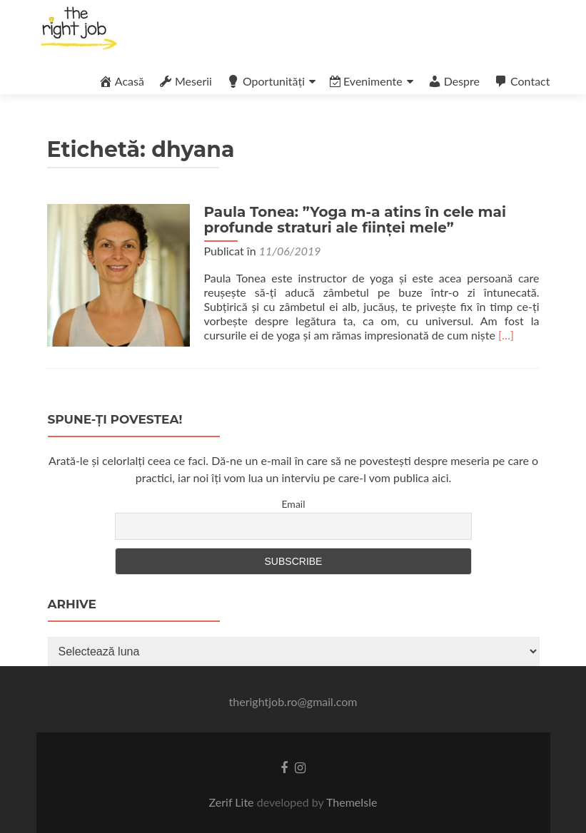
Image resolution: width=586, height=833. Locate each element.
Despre (454, 81)
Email (293, 504)
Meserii (185, 81)
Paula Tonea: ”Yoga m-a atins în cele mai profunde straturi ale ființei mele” (355, 219)
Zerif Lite (233, 802)
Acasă (121, 81)
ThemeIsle (351, 802)
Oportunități (265, 81)
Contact (522, 81)
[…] (506, 335)
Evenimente (366, 81)
